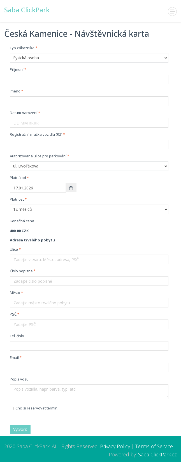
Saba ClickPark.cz (157, 454)
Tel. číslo (17, 335)
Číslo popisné (21, 270)
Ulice (14, 249)
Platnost (17, 199)
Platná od (18, 177)
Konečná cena (22, 220)
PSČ (13, 314)
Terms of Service (154, 446)
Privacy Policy (115, 446)
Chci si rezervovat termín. (34, 408)
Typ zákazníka (22, 47)
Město (15, 292)
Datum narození (23, 112)
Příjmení (17, 69)
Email (14, 357)
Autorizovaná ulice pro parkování (38, 155)
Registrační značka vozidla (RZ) (36, 134)
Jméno (15, 91)
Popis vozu (19, 379)
